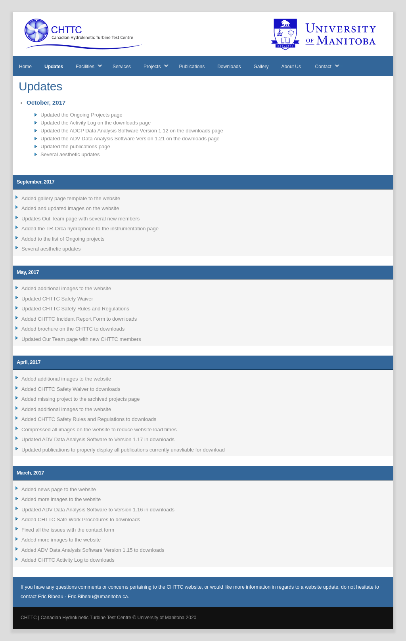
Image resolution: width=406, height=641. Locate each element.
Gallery (261, 66)
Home (25, 66)
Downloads (229, 66)
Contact (323, 66)
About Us (291, 66)
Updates (53, 66)
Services (122, 66)
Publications (192, 66)
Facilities (85, 66)
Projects (152, 66)
